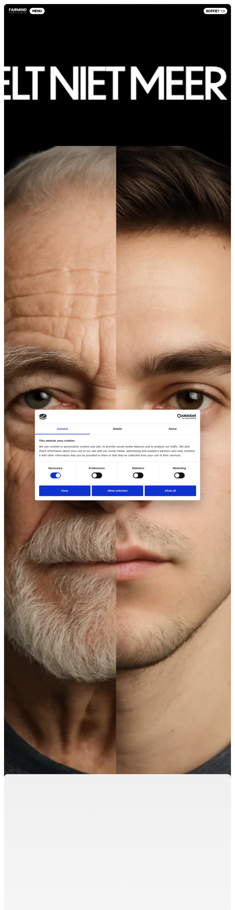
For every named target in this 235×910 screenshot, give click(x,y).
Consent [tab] (62, 428)
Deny (64, 490)
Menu (37, 11)
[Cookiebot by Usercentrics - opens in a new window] (180, 416)
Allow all (170, 490)
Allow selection (117, 490)
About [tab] (173, 428)
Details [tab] (117, 428)
